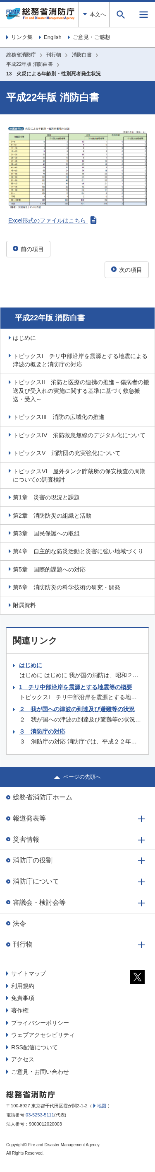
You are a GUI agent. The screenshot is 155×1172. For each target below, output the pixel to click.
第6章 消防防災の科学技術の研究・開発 (66, 587)
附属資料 (24, 605)
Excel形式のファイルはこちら (52, 220)
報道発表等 (29, 818)
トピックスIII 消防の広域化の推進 (59, 417)
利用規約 (22, 986)
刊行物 (53, 55)
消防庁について (36, 881)
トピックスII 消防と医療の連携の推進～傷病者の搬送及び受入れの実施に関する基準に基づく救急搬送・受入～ (81, 390)
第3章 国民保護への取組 (46, 533)
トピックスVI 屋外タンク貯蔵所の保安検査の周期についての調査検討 (79, 475)
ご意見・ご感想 (91, 37)
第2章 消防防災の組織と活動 (52, 515)
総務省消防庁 (21, 55)
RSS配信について (34, 1047)
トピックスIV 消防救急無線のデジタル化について (79, 435)
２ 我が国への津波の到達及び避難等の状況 (77, 709)
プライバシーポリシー (40, 1022)
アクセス (22, 1059)
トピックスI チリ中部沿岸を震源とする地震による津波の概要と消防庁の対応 (80, 360)
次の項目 (126, 269)
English (53, 37)
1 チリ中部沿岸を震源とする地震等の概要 (75, 687)
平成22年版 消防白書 (29, 64)
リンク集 (22, 37)
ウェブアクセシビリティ (43, 1035)
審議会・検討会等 (39, 902)
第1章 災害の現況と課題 (46, 497)
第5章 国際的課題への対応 (49, 569)
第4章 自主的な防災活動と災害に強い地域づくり (78, 551)
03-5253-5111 (40, 1114)
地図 (101, 1105)
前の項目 (28, 249)
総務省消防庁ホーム (42, 797)
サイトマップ (28, 973)
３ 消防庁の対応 (42, 731)
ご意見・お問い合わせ (40, 1071)
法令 (19, 923)
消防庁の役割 (32, 860)
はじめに (24, 337)
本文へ (94, 14)
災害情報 (26, 839)
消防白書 (82, 55)
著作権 (20, 1010)
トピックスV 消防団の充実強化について (67, 453)
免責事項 (22, 998)
